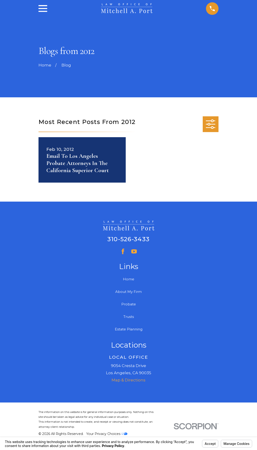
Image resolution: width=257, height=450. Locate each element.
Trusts (128, 317)
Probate (128, 304)
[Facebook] (123, 251)
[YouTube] (134, 251)
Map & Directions (128, 380)
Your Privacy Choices (106, 434)
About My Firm (128, 292)
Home (128, 279)
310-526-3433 (128, 239)
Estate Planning (128, 329)
